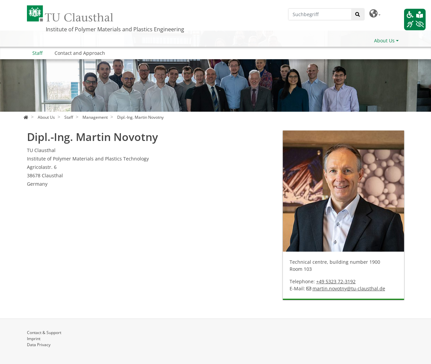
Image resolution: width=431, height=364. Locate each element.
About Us (384, 40)
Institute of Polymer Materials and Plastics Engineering (115, 29)
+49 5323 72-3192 (336, 281)
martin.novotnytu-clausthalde (348, 288)
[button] (375, 13)
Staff (37, 53)
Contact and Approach (80, 53)
